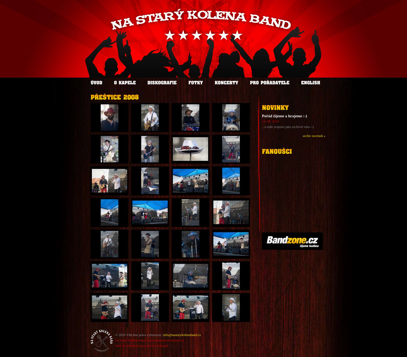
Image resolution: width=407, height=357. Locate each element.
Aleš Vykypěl (159, 346)
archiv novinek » (314, 136)
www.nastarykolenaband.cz (166, 340)
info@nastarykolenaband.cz (182, 335)
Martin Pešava (136, 346)
